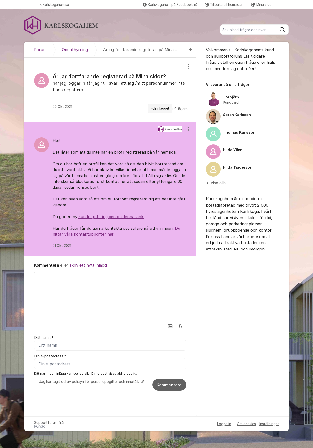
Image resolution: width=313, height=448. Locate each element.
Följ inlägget (160, 108)
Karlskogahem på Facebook (168, 4)
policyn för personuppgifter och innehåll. (106, 381)
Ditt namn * (43, 337)
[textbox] (110, 296)
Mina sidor (262, 4)
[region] (110, 89)
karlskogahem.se (54, 4)
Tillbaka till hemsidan (224, 4)
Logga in (224, 424)
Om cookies (246, 424)
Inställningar (269, 424)
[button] (170, 326)
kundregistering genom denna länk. (111, 216)
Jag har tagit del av (91, 381)
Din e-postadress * (50, 356)
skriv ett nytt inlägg (88, 265)
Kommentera (169, 384)
